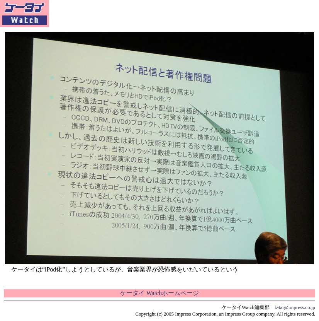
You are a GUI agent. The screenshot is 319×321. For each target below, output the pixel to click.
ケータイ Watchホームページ (159, 293)
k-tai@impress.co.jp (295, 307)
